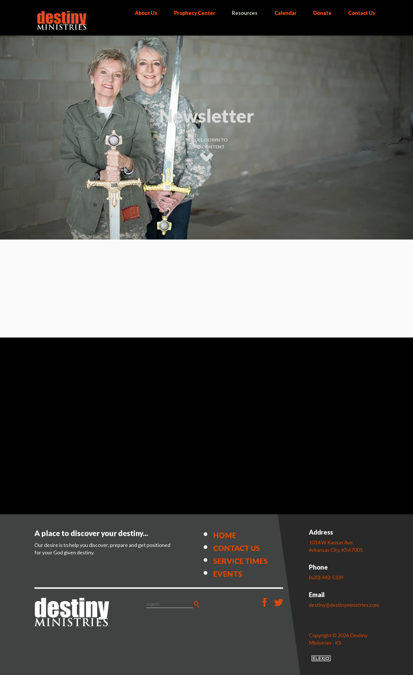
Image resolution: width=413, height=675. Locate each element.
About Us (146, 13)
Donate (322, 13)
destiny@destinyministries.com (344, 605)
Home (224, 535)
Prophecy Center (194, 13)
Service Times (240, 561)
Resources (245, 13)
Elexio (321, 658)
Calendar (285, 13)
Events (227, 573)
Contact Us (361, 13)
